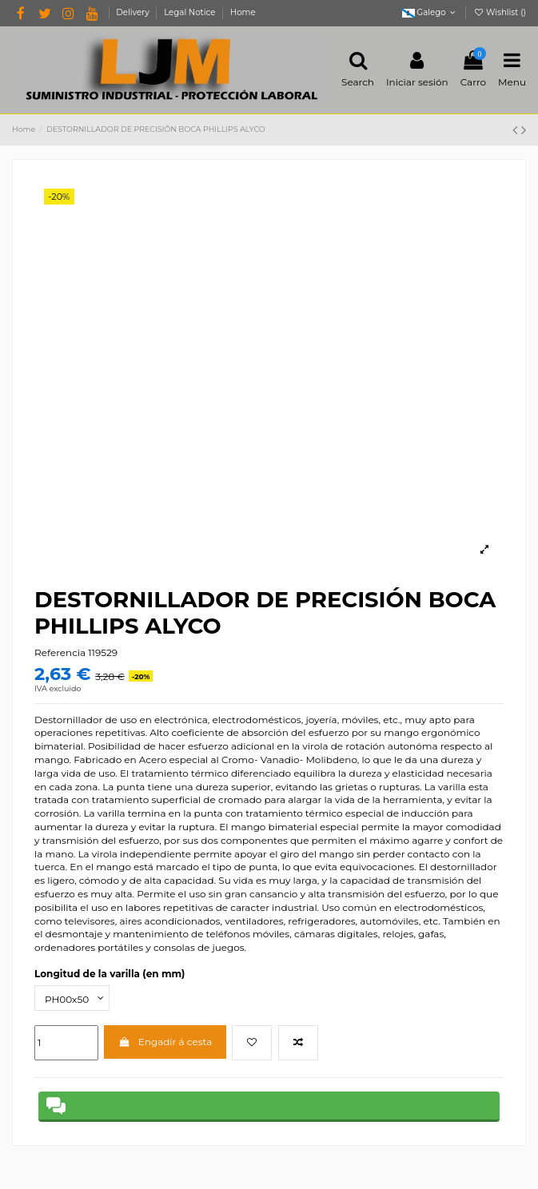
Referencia (60, 652)
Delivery (133, 12)
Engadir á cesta (165, 1042)
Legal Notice (190, 12)
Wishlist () (499, 12)
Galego (430, 12)
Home (243, 12)
